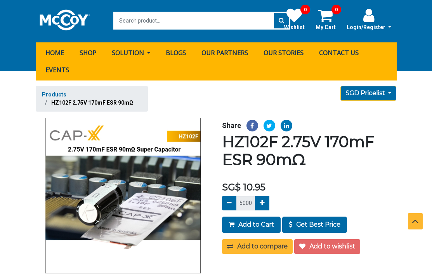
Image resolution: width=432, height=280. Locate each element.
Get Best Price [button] (314, 223)
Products (54, 93)
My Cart (328, 19)
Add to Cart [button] (251, 223)
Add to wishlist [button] (327, 245)
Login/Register (369, 19)
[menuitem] (55, 51)
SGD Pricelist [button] (366, 92)
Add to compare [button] (257, 245)
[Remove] (229, 202)
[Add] (262, 202)
